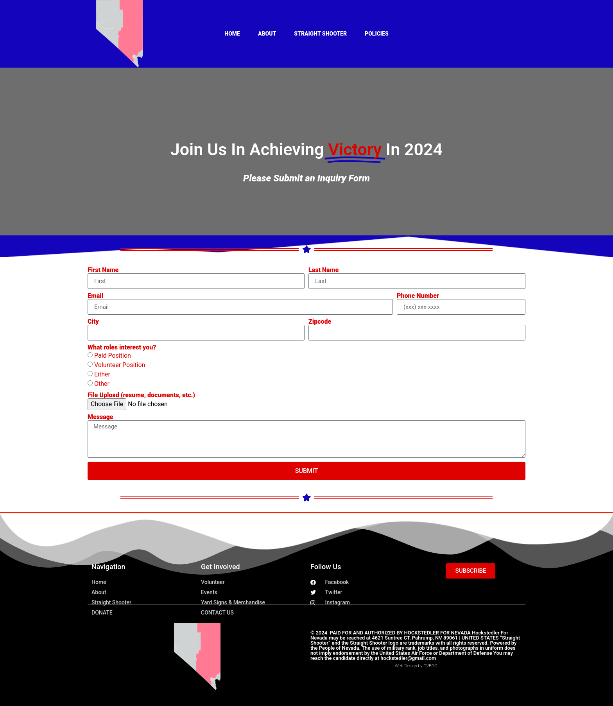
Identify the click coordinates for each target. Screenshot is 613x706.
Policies (377, 33)
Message (100, 417)
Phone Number (418, 296)
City (93, 322)
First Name (103, 270)
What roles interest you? (122, 347)
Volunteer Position (119, 365)
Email (95, 296)
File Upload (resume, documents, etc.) (141, 395)
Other (101, 383)
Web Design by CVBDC (416, 665)
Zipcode (319, 322)
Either (102, 374)
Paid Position (112, 355)
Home (232, 33)
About (267, 33)
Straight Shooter (320, 33)
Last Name (323, 270)
